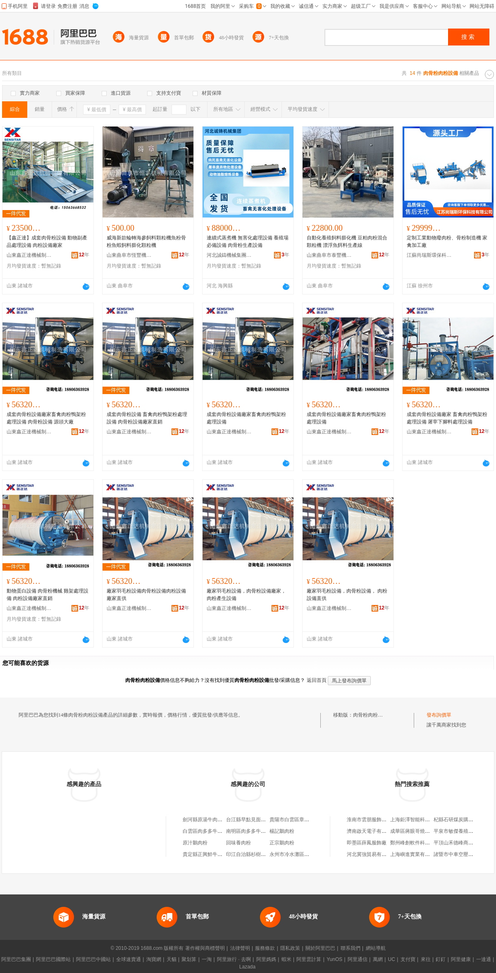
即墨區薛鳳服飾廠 (366, 843)
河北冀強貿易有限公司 (371, 854)
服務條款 (265, 948)
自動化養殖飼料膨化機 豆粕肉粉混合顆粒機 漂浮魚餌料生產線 (347, 241)
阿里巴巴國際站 (53, 959)
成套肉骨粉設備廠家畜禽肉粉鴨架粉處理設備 (246, 418)
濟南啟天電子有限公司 (371, 831)
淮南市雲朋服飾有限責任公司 (379, 819)
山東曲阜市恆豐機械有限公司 (129, 255)
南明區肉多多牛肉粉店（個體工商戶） (268, 831)
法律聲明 (240, 948)
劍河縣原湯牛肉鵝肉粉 (207, 819)
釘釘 (441, 959)
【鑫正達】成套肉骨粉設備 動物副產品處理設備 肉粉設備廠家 (47, 241)
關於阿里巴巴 (320, 948)
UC (391, 959)
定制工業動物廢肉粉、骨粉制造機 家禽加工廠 (447, 241)
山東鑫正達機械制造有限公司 (29, 255)
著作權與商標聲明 (205, 948)
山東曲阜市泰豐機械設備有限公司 (329, 255)
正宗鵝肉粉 (281, 843)
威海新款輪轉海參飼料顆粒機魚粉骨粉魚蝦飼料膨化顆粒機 (146, 241)
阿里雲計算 (308, 959)
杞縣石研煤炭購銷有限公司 (463, 819)
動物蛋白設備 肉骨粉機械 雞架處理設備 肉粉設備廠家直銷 (47, 594)
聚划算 (188, 959)
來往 (426, 959)
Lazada (247, 967)
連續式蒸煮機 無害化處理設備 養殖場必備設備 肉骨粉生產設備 (248, 241)
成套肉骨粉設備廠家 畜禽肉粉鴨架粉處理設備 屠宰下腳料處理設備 (447, 418)
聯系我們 (350, 948)
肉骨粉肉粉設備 (370, 715)
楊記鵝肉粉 (281, 831)
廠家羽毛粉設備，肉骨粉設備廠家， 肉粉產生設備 (246, 594)
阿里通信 (357, 959)
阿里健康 (461, 959)
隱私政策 (290, 948)
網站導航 (376, 948)
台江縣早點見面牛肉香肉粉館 (258, 819)
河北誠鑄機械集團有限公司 (229, 255)
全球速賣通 (128, 959)
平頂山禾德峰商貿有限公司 (463, 843)
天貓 (171, 959)
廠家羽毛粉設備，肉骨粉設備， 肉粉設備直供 (347, 594)
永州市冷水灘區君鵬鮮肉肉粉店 (304, 854)
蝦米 (286, 959)
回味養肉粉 (238, 843)
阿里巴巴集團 (16, 959)
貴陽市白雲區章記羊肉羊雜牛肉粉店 (309, 819)
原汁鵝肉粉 (195, 843)
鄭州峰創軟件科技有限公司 (420, 843)
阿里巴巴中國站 (93, 959)
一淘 (207, 959)
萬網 (378, 959)
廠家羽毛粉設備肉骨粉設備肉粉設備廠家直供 (146, 594)
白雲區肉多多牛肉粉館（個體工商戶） (225, 831)
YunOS (334, 959)
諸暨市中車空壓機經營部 (461, 854)
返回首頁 (317, 680)
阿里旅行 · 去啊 (234, 959)
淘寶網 (153, 959)
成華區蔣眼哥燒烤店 (412, 831)
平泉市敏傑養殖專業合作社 (463, 831)
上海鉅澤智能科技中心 (415, 819)
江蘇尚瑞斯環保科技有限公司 (429, 255)
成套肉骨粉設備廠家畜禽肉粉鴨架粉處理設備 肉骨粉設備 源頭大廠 (46, 418)
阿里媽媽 (266, 959)
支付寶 (408, 959)
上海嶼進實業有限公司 (415, 854)
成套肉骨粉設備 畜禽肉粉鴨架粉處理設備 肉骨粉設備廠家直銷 (147, 418)
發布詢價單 (439, 715)
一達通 (483, 959)
